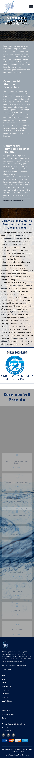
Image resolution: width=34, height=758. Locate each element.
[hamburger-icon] (31, 6)
